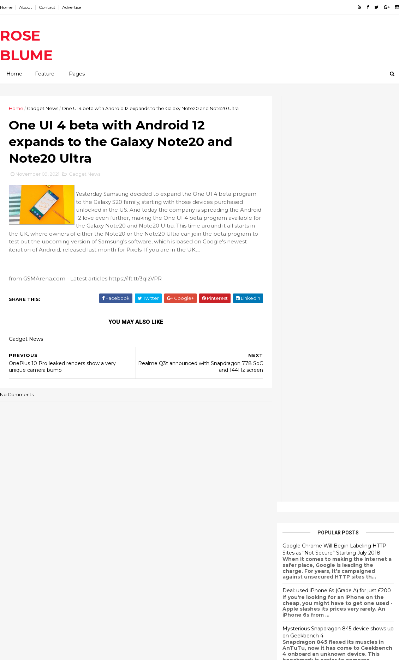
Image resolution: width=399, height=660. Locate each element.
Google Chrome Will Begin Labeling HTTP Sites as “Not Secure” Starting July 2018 (334, 143)
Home (6, 7)
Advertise (71, 7)
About (25, 7)
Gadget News (42, 108)
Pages (77, 74)
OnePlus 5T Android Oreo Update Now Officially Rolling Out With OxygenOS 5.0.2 (334, 367)
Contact (47, 7)
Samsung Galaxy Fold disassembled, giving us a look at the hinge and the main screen (212, 591)
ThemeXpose (37, 650)
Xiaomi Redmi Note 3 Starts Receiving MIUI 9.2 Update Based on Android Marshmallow (336, 412)
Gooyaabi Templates (104, 650)
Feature (44, 74)
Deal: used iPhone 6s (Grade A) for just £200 (336, 185)
